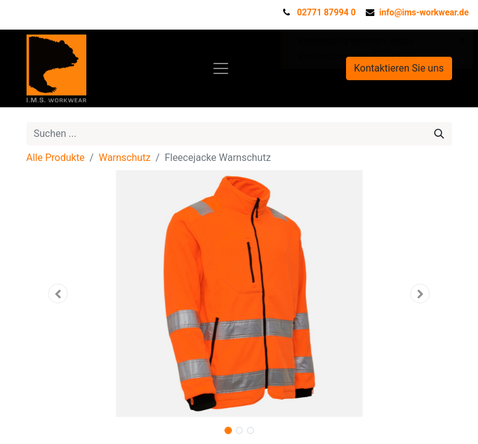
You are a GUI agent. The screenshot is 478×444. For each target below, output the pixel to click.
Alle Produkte (56, 157)
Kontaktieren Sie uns (399, 68)
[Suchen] (439, 134)
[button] (59, 293)
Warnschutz (124, 157)
